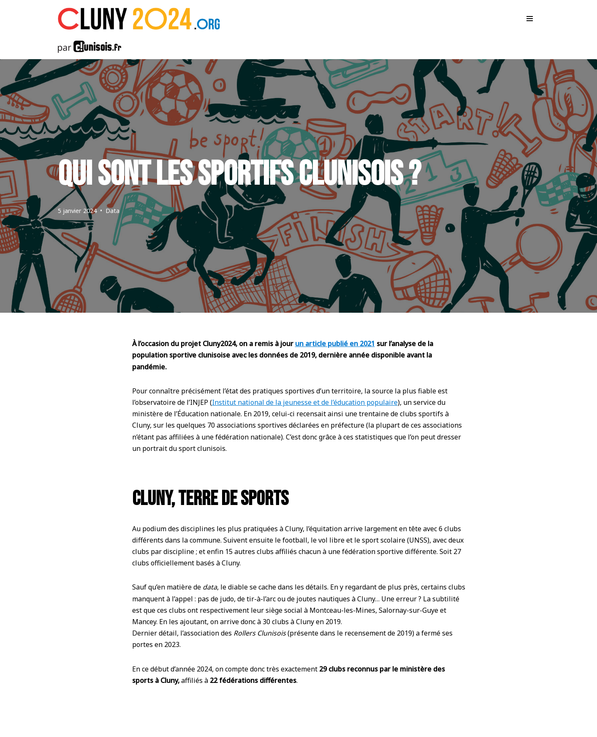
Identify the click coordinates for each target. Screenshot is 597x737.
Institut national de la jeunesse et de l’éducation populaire (305, 402)
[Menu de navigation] (529, 18)
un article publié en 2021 (335, 343)
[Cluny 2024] (139, 19)
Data (112, 211)
